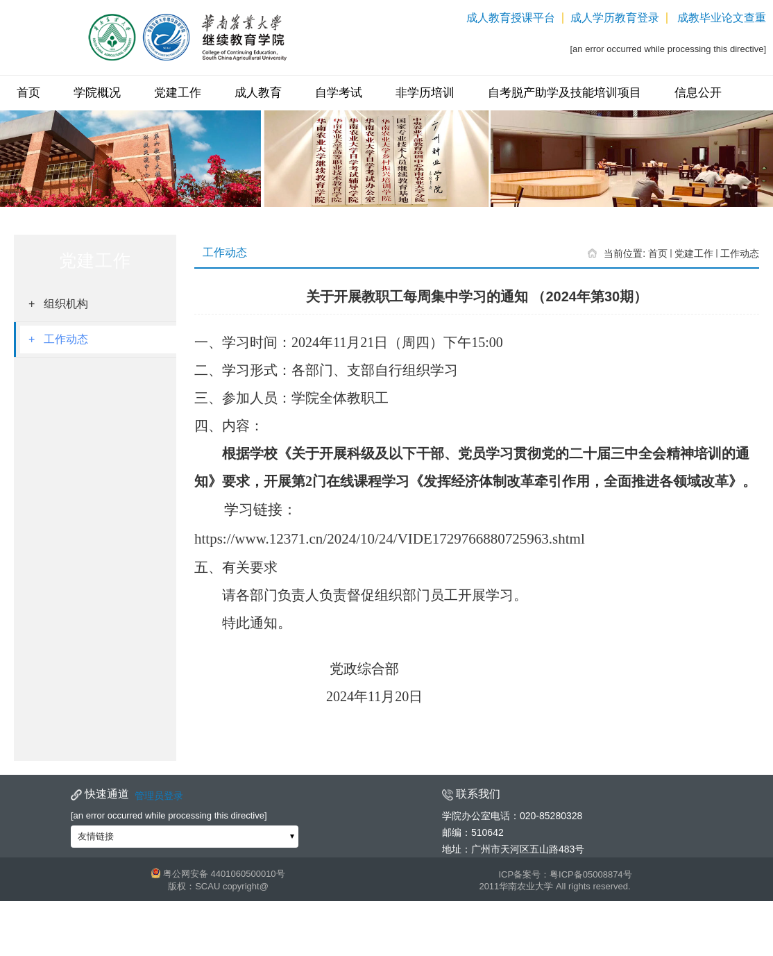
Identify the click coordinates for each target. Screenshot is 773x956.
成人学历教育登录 (614, 18)
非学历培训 (425, 92)
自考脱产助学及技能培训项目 (564, 92)
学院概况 (97, 92)
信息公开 (698, 92)
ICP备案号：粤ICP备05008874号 (564, 874)
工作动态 (739, 253)
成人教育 (258, 92)
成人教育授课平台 (510, 18)
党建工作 (177, 92)
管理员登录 (159, 795)
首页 (28, 92)
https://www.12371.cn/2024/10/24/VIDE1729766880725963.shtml (389, 538)
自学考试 (338, 92)
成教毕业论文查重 (721, 18)
